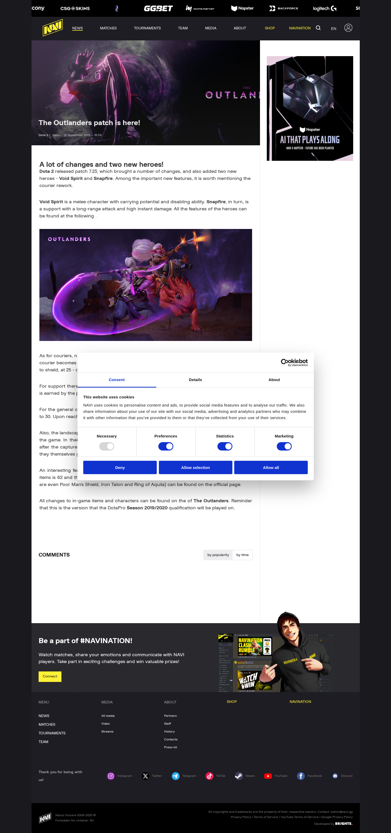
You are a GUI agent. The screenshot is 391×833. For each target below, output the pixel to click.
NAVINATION (300, 702)
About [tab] (274, 379)
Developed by (333, 823)
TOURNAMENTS (52, 733)
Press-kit (170, 747)
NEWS (44, 716)
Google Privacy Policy (337, 817)
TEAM (43, 742)
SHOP (232, 702)
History (169, 731)
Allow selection (195, 467)
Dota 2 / (45, 135)
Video (105, 723)
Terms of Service (266, 817)
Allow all (271, 467)
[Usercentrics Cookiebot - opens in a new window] (285, 362)
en (333, 28)
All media (108, 715)
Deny (120, 467)
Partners (170, 715)
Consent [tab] (117, 379)
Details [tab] (195, 379)
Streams (107, 731)
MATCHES (47, 725)
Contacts (171, 739)
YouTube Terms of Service (300, 817)
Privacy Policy (241, 817)
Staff (167, 723)
